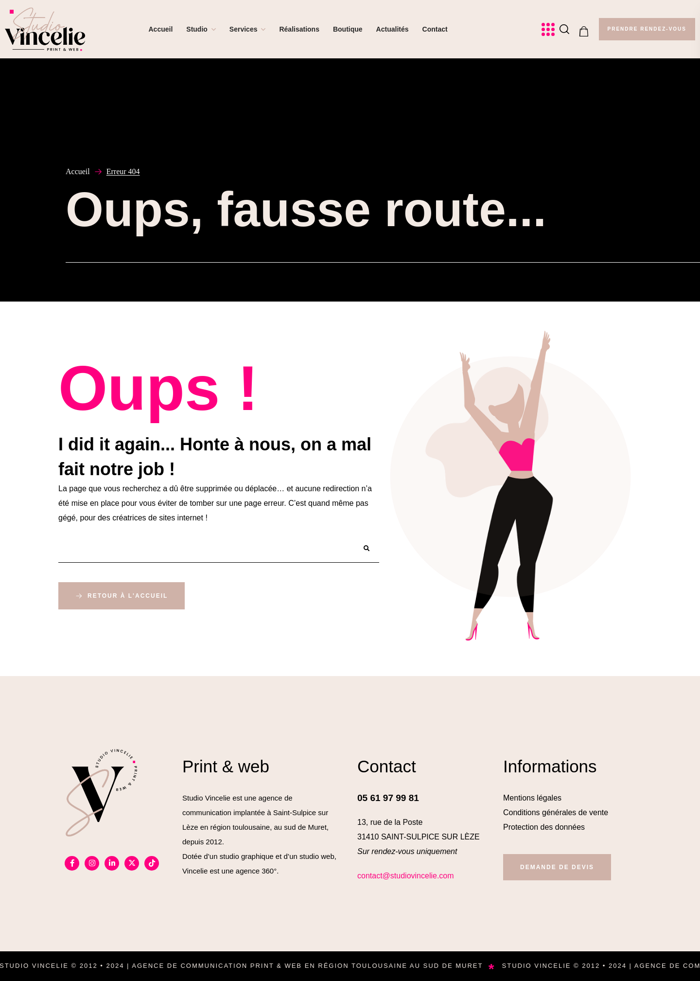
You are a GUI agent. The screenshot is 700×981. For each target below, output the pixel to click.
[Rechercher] (367, 548)
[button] (564, 29)
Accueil (78, 171)
